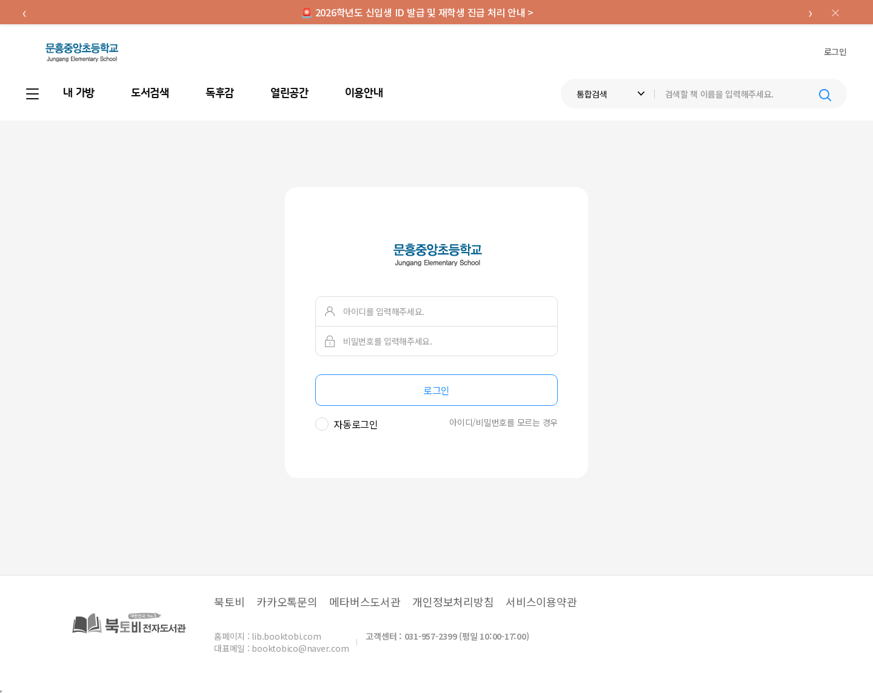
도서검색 (150, 93)
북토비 (229, 601)
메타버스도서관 (364, 601)
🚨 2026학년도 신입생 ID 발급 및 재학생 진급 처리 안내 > (417, 12)
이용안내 (364, 93)
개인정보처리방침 (452, 601)
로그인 (835, 51)
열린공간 (289, 93)
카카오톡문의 (287, 601)
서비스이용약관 (541, 601)
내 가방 (79, 93)
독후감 (220, 93)
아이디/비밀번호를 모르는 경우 (503, 422)
